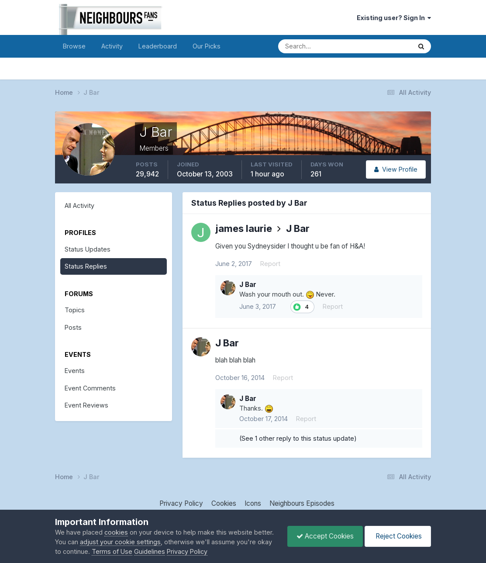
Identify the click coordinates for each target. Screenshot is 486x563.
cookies (116, 532)
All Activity (79, 205)
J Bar (298, 228)
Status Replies (86, 266)
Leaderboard (157, 46)
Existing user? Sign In (394, 17)
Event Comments (90, 388)
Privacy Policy (181, 503)
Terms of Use (112, 551)
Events (75, 370)
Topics (75, 310)
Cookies (223, 503)
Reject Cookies (398, 536)
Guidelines (149, 551)
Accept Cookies (325, 536)
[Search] (314, 46)
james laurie (243, 228)
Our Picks (207, 46)
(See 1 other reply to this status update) (298, 438)
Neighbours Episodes (301, 503)
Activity (112, 46)
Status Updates (87, 249)
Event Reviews (86, 405)
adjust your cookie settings (120, 542)
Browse (74, 46)
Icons (253, 503)
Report (270, 263)
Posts (73, 327)
